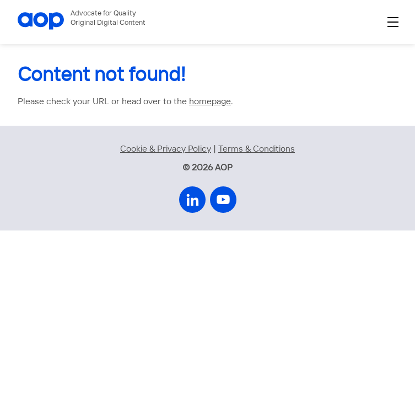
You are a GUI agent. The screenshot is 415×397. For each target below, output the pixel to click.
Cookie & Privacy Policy (165, 149)
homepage (210, 102)
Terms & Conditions (256, 149)
